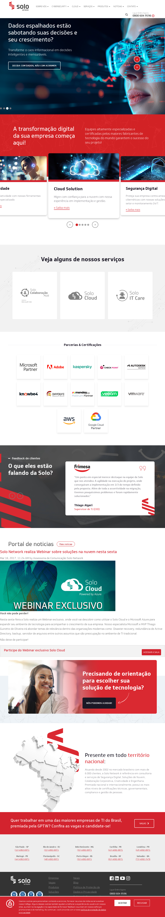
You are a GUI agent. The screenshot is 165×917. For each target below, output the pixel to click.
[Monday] (82, 393)
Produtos (104, 6)
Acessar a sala (151, 652)
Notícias (118, 6)
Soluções (54, 891)
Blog (75, 882)
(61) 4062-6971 (115, 859)
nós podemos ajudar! (99, 703)
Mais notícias (65, 544)
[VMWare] (136, 393)
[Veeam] (109, 393)
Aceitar (122, 903)
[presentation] (137, 59)
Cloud (76, 6)
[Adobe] (55, 366)
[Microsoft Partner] (28, 366)
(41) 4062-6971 (115, 850)
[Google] (96, 420)
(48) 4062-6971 (51, 859)
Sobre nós (42, 6)
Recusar (142, 903)
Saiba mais (62, 207)
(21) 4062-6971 (51, 850)
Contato (132, 6)
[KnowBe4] (28, 393)
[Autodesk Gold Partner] (136, 366)
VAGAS (144, 823)
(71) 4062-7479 (143, 859)
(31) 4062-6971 (84, 850)
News (76, 877)
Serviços (89, 6)
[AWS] (69, 420)
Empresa (54, 877)
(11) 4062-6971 (22, 850)
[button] (1, 108)
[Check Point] (109, 366)
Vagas (52, 882)
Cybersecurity (60, 6)
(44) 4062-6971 (22, 859)
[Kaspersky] (82, 366)
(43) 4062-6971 (143, 850)
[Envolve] (55, 393)
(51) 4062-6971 (84, 859)
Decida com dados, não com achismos (34, 65)
